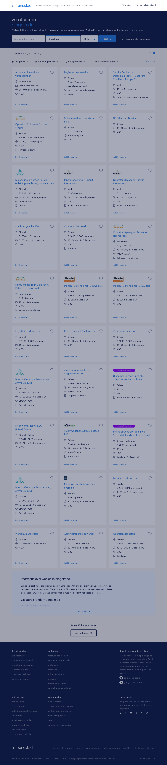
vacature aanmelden (58, 655)
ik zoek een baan (42, 5)
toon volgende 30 (83, 633)
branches (52, 669)
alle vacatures (18, 655)
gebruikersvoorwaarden (88, 748)
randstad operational (22, 660)
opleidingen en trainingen (25, 711)
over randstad (89, 5)
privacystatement (111, 748)
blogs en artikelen (21, 725)
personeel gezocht (57, 683)
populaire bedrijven (21, 674)
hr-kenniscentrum (56, 674)
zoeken (107, 38)
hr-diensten (53, 665)
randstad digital (20, 669)
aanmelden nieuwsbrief (59, 688)
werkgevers (59, 5)
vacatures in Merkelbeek (37, 605)
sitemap (151, 748)
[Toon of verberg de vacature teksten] (152, 53)
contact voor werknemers (60, 706)
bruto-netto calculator (23, 734)
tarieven (52, 679)
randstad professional (23, 665)
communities (18, 706)
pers (50, 720)
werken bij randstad (63, 748)
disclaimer (139, 748)
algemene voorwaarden (59, 660)
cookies (127, 748)
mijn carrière (73, 5)
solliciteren (17, 715)
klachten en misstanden (59, 725)
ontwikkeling (18, 701)
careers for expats (21, 679)
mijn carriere (18, 697)
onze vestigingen (56, 715)
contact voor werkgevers (60, 711)
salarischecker (19, 729)
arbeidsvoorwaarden (22, 720)
